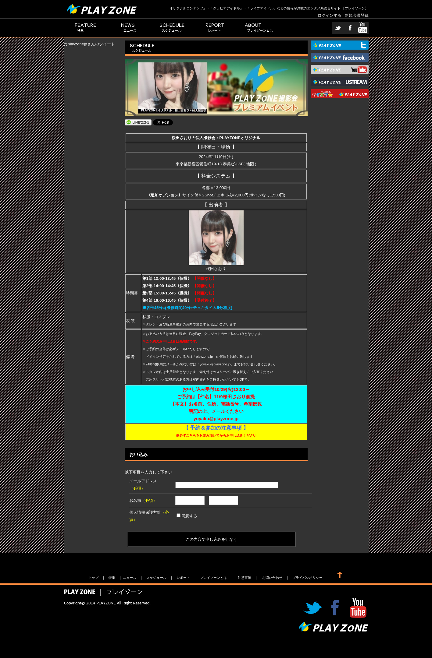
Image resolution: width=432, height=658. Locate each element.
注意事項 (244, 577)
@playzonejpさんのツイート (89, 44)
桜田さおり (216, 266)
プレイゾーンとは (259, 28)
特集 (85, 28)
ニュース (129, 28)
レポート (215, 28)
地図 (250, 164)
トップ (93, 577)
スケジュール (172, 28)
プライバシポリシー (307, 577)
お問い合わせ (272, 577)
